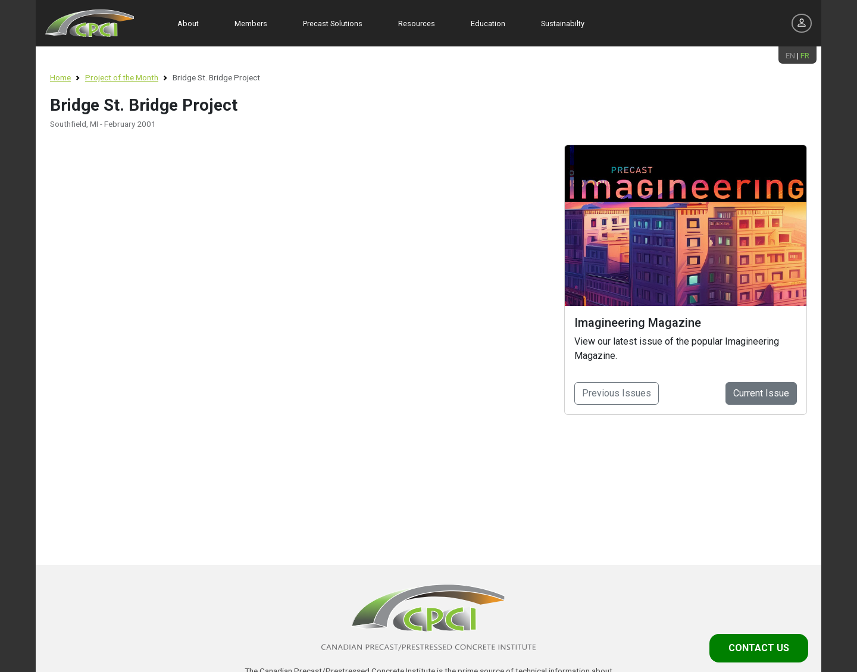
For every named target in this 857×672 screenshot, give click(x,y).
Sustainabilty (562, 23)
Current (761, 393)
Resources (416, 23)
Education (488, 23)
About (188, 23)
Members (250, 23)
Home (60, 77)
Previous (616, 393)
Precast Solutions (332, 23)
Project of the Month (121, 77)
